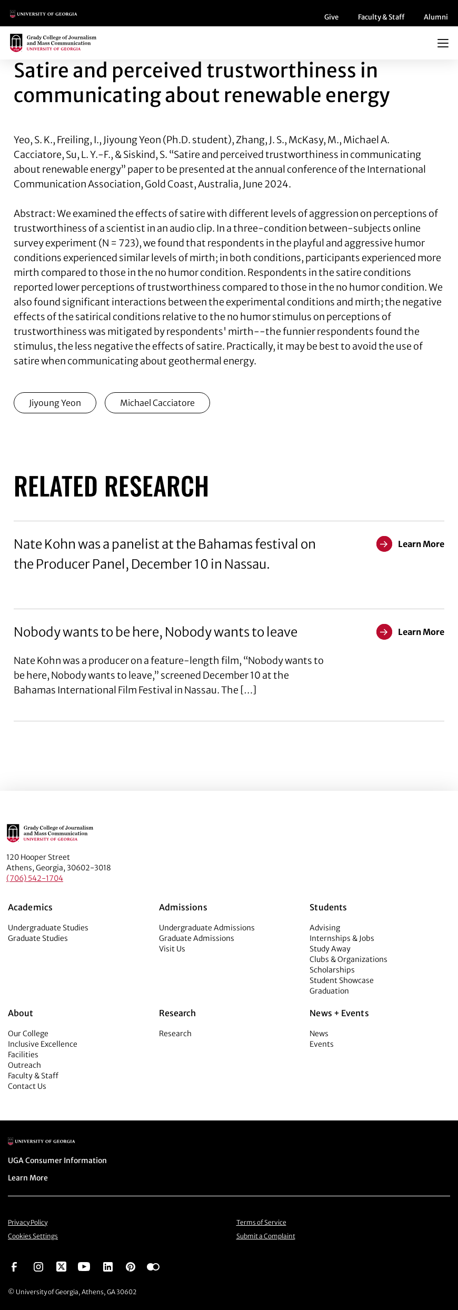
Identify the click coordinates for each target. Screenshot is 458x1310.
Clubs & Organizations (348, 959)
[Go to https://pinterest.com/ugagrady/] (130, 1266)
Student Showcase (342, 980)
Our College (28, 1033)
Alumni (436, 17)
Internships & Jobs (342, 938)
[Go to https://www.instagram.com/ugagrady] (38, 1266)
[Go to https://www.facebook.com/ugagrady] (14, 1266)
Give (331, 17)
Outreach (24, 1065)
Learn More (28, 1178)
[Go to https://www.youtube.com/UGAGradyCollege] (84, 1266)
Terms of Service (261, 1222)
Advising (325, 927)
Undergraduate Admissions (207, 927)
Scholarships (332, 970)
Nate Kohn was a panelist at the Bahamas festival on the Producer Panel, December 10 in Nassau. (165, 554)
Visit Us (172, 949)
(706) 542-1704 (34, 878)
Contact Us (27, 1086)
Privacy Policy (27, 1222)
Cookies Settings (33, 1236)
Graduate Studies (38, 938)
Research (175, 1033)
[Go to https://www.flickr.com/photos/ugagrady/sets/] (153, 1266)
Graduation (329, 991)
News (319, 1033)
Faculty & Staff (381, 17)
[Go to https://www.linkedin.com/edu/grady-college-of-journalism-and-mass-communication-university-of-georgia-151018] (108, 1266)
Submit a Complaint (265, 1236)
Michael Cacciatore (157, 403)
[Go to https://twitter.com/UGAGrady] (61, 1266)
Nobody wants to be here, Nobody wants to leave (155, 632)
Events (322, 1044)
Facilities (23, 1054)
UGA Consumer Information (57, 1160)
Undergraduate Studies (48, 927)
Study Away (330, 949)
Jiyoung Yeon (55, 403)
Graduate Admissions (196, 938)
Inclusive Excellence (42, 1044)
